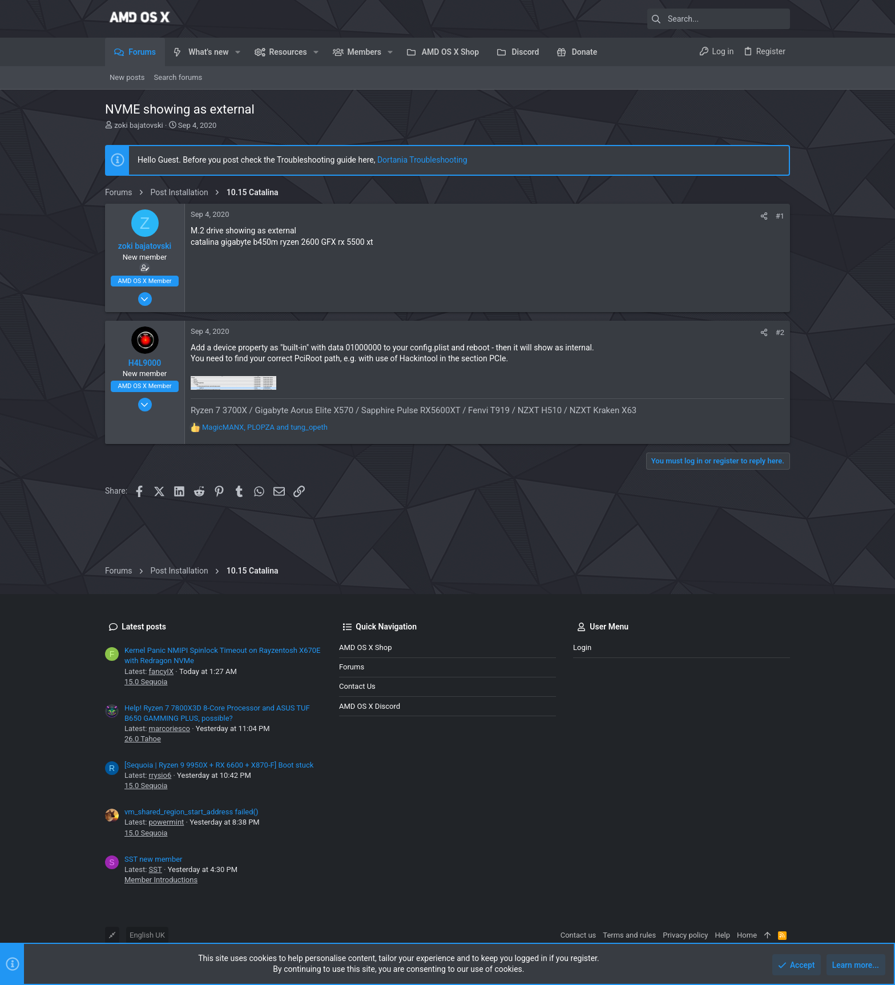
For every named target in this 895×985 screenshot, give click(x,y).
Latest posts (144, 626)
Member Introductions (160, 879)
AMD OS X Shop (365, 647)
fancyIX (161, 671)
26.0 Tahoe (142, 738)
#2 (780, 332)
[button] (237, 52)
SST (155, 869)
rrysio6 (160, 775)
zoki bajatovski (138, 125)
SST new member (153, 859)
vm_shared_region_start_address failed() (191, 812)
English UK (147, 935)
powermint (166, 822)
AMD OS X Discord (369, 706)
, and (265, 427)
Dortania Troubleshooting (422, 159)
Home (747, 935)
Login (582, 647)
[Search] (718, 19)
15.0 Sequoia (145, 681)
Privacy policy (685, 935)
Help (722, 935)
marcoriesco (169, 728)
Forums (351, 667)
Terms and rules (629, 935)
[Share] (764, 216)
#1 (780, 216)
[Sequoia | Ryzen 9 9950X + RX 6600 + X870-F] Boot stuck (218, 765)
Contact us (357, 686)
